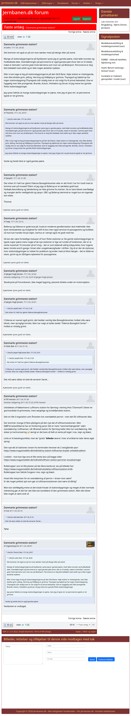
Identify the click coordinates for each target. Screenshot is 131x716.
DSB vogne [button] (47, 3)
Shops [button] (98, 3)
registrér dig (10, 21)
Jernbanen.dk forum (26, 12)
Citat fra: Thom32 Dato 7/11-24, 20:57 (20, 552)
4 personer (7, 387)
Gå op (9, 625)
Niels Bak (10, 346)
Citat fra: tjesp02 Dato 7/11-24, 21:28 (19, 308)
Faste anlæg (14, 27)
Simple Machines (26, 631)
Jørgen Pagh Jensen (14, 274)
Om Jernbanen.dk (85, 711)
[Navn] (65, 652)
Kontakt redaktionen (105, 711)
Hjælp (78, 631)
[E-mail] (65, 659)
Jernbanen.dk (10, 3)
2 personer (7, 290)
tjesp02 (9, 178)
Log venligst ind (47, 18)
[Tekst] (23, 654)
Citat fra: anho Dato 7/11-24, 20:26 (19, 119)
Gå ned (10, 37)
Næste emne (89, 31)
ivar (7, 511)
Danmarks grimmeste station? (20, 44)
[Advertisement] (65, 688)
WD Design (46, 631)
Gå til (72, 624)
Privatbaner (63, 3)
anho (8, 47)
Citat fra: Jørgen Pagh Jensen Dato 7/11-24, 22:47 (23, 353)
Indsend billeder (106, 659)
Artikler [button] (87, 3)
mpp (8, 221)
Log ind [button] (76, 19)
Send (92, 659)
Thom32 (9, 113)
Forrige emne (74, 31)
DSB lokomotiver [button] (29, 3)
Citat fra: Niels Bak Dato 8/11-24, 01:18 (20, 517)
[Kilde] (65, 646)
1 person (6, 210)
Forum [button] (75, 3)
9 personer (7, 334)
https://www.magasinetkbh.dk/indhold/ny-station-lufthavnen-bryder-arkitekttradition (45, 450)
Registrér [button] (87, 19)
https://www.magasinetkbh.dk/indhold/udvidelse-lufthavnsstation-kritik (38, 469)
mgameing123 (12, 546)
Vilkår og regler (89, 631)
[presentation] (107, 649)
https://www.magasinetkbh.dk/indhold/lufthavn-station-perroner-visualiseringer (42, 459)
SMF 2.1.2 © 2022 (10, 631)
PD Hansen (11, 399)
